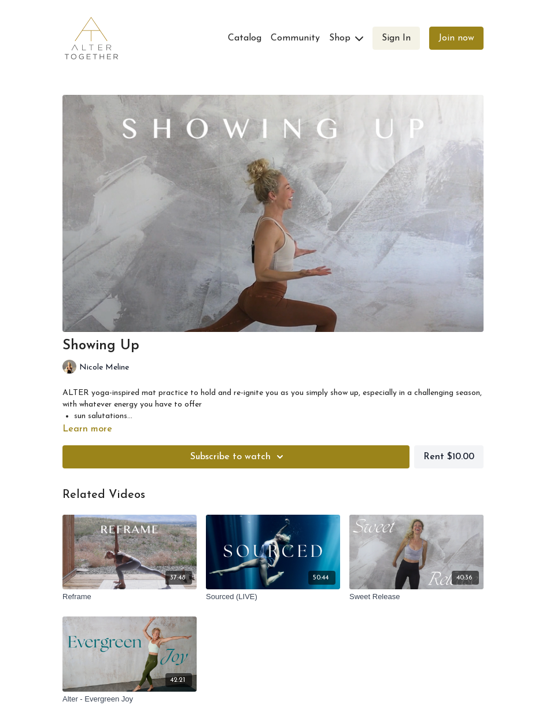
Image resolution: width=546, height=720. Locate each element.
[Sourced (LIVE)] (273, 597)
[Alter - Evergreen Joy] (129, 699)
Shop (346, 38)
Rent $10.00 (448, 456)
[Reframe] (129, 597)
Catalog (244, 38)
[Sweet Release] (416, 597)
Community (295, 38)
